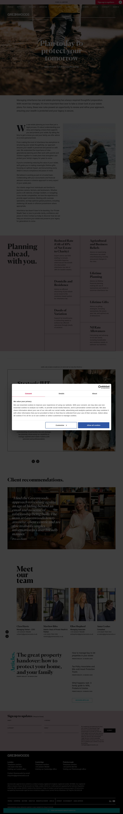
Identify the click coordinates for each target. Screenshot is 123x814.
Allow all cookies (93, 425)
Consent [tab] (28, 393)
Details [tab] (61, 393)
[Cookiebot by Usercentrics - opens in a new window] (100, 387)
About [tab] (94, 393)
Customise (61, 425)
